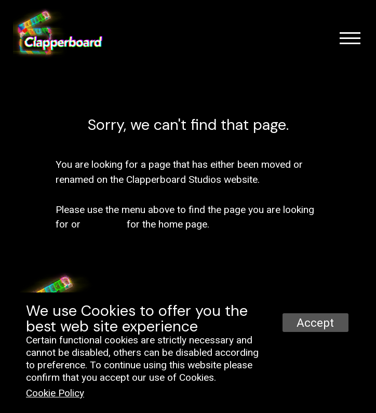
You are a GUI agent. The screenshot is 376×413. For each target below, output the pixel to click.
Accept (315, 322)
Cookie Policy (55, 393)
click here (103, 224)
